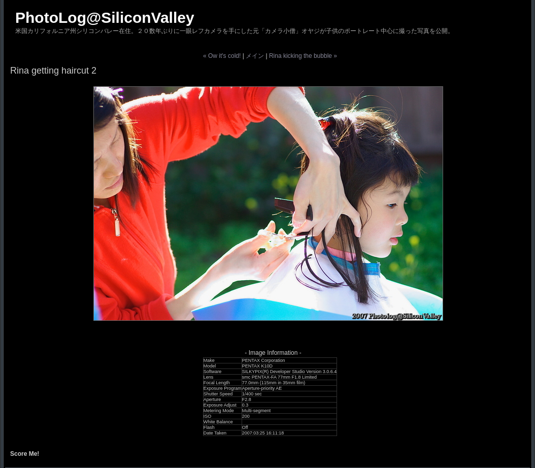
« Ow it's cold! (222, 55)
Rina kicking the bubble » (303, 55)
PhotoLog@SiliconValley (104, 17)
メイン (255, 55)
